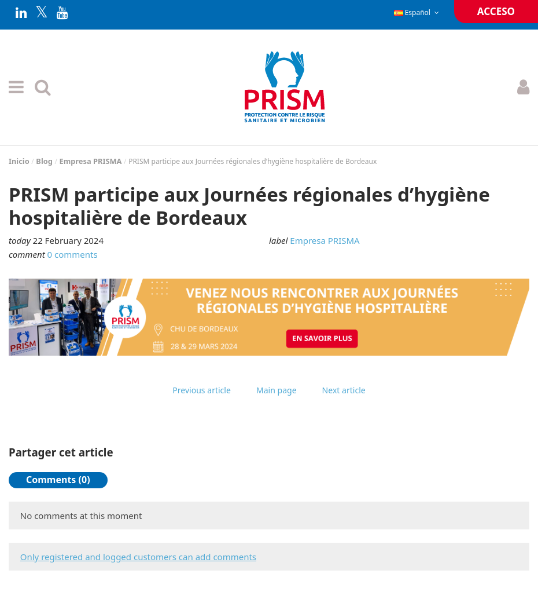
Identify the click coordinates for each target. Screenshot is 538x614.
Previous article (201, 390)
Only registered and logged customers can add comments (138, 556)
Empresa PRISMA (324, 240)
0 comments (72, 254)
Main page (276, 390)
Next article (344, 390)
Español (417, 12)
